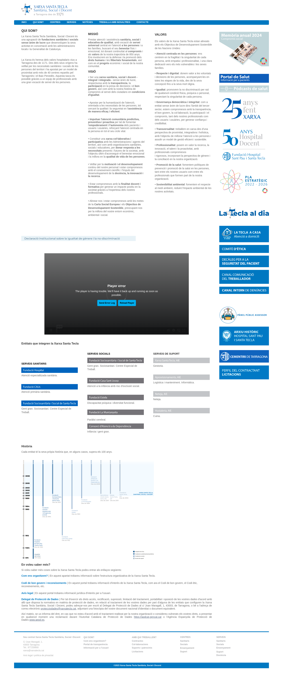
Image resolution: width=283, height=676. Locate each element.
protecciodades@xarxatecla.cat (58, 608)
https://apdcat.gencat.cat (148, 616)
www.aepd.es (36, 619)
